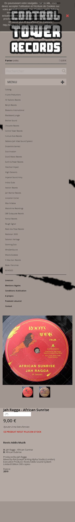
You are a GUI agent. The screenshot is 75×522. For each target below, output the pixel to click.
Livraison (9, 280)
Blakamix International (14, 110)
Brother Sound (11, 120)
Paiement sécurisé (13, 301)
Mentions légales (13, 285)
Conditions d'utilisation (15, 291)
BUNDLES (9, 270)
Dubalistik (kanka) (12, 146)
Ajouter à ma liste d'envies (16, 426)
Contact (8, 306)
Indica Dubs (10, 182)
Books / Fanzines (12, 265)
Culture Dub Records (13, 136)
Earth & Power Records (14, 162)
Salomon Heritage (12, 239)
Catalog (8, 89)
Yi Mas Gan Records (13, 260)
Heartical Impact (12, 167)
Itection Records (11, 188)
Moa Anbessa (10, 203)
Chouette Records (12, 126)
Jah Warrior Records (13, 193)
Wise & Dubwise (11, 255)
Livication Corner (12, 198)
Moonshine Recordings (14, 208)
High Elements (11, 172)
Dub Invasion (10, 151)
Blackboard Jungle (12, 115)
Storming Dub (10, 244)
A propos (9, 296)
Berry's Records (11, 105)
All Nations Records (13, 100)
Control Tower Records (14, 131)
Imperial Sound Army (13, 177)
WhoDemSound (11, 250)
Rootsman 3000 (11, 234)
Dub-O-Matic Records (13, 157)
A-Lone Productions (13, 95)
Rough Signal (10, 224)
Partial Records (11, 219)
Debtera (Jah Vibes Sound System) (18, 141)
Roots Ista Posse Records (14, 229)
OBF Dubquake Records (14, 213)
